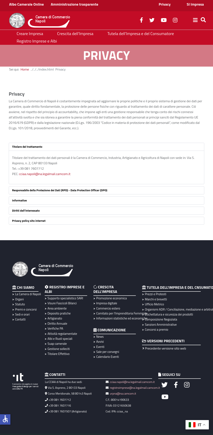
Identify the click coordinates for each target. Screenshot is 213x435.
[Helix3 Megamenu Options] (195, 20)
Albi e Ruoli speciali (59, 338)
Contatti (20, 319)
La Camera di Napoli (27, 294)
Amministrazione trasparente (74, 4)
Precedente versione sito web (164, 348)
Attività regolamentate (62, 333)
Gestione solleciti (58, 348)
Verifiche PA (55, 328)
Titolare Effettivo (58, 353)
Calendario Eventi (107, 356)
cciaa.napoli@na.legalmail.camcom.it (45, 173)
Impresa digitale (106, 303)
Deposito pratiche (59, 313)
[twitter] (152, 20)
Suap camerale (57, 343)
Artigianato (54, 318)
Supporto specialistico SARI (65, 298)
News (100, 336)
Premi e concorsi (26, 309)
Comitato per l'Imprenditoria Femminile (121, 313)
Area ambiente (57, 308)
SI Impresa (195, 4)
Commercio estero (108, 308)
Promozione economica (111, 298)
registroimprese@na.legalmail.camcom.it (135, 387)
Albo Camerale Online (26, 4)
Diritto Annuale (57, 323)
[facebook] (141, 20)
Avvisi (100, 341)
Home (25, 69)
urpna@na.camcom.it (123, 393)
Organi (19, 299)
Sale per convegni (107, 351)
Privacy (165, 4)
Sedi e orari (22, 314)
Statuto (20, 304)
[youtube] (164, 20)
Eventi (100, 346)
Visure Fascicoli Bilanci (62, 303)
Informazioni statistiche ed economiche (121, 318)
